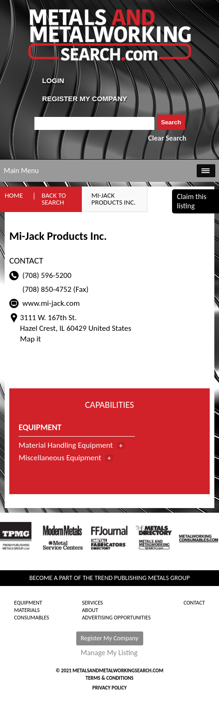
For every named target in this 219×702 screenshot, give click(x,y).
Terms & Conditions (109, 678)
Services (92, 602)
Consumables (31, 617)
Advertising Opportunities (116, 617)
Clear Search (167, 138)
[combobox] (94, 123)
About (90, 610)
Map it (30, 339)
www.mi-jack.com (51, 303)
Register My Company (110, 638)
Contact (194, 602)
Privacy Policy (110, 687)
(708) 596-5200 (47, 275)
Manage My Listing (109, 653)
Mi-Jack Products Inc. (113, 198)
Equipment (28, 602)
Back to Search (53, 198)
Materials (27, 610)
